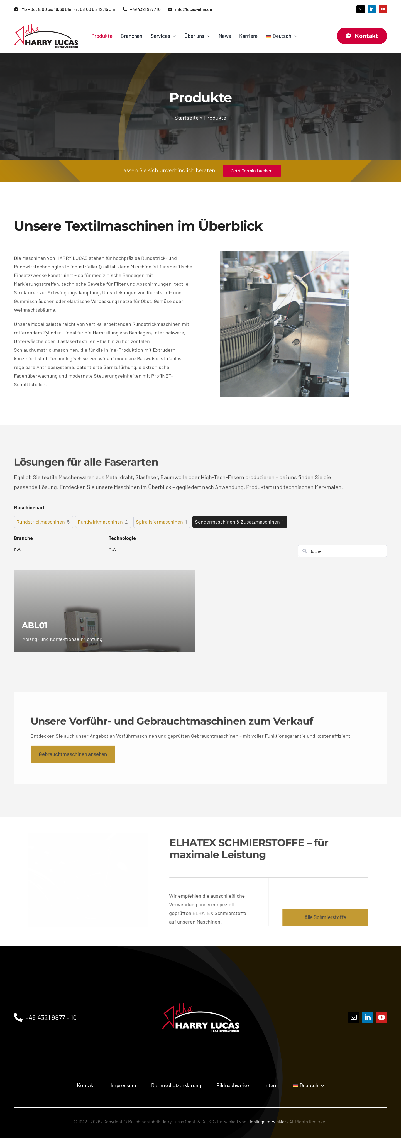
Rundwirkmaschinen (100, 522)
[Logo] (200, 990)
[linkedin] (372, 9)
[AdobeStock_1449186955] (88, 836)
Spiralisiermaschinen (159, 522)
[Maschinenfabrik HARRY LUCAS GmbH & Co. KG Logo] (46, 26)
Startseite (187, 117)
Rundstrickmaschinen (40, 522)
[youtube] (383, 9)
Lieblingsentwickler (266, 1121)
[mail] (360, 9)
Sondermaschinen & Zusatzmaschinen (237, 522)
